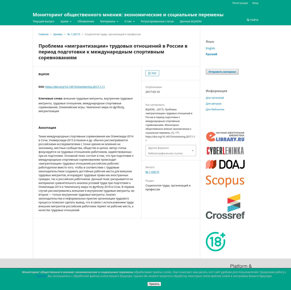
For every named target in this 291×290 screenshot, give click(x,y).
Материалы (108, 21)
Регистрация (240, 3)
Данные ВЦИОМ (191, 21)
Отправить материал (222, 71)
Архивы (58, 34)
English (210, 48)
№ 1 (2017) (73, 34)
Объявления (85, 21)
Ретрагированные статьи (157, 21)
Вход (255, 3)
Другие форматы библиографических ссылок (165, 150)
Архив (64, 21)
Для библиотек (215, 109)
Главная (43, 34)
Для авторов (213, 103)
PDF (153, 73)
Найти (252, 20)
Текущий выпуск (43, 21)
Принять (154, 284)
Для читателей (215, 97)
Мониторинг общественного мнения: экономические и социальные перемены (128, 14)
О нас (128, 21)
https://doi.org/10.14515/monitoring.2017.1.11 (75, 87)
